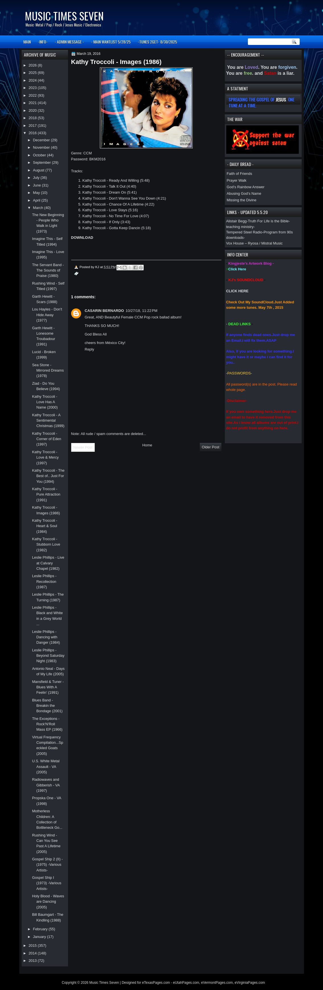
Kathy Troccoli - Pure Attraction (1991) (46, 494)
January (40, 937)
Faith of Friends (239, 173)
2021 (33, 103)
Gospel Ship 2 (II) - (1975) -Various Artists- (47, 864)
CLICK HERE (237, 291)
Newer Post (82, 447)
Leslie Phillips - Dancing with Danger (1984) (46, 637)
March (38, 208)
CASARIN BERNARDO (104, 310)
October (40, 155)
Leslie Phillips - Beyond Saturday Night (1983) (48, 655)
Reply (89, 349)
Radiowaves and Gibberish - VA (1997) (46, 785)
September (42, 162)
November (42, 147)
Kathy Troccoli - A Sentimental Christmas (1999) (48, 420)
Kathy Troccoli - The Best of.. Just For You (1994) (48, 476)
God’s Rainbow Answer (246, 187)
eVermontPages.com (217, 983)
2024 (33, 80)
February (41, 929)
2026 (33, 65)
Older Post (210, 447)
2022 (33, 95)
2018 (33, 118)
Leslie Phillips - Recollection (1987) (44, 581)
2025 (33, 73)
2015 (33, 945)
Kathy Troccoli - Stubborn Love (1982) (46, 544)
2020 (33, 110)
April (37, 200)
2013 (33, 960)
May (37, 192)
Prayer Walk (237, 180)
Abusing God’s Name (244, 193)
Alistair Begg (236, 221)
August (39, 170)
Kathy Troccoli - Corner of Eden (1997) (46, 439)
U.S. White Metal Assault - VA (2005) (45, 766)
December (42, 140)
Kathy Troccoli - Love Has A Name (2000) (45, 402)
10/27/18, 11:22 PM (141, 310)
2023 (33, 88)
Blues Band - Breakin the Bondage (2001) (47, 705)
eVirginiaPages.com (250, 983)
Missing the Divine (241, 200)
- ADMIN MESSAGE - (69, 42)
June (37, 185)
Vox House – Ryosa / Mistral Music (254, 243)
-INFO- (43, 42)
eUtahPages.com (186, 983)
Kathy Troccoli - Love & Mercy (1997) (45, 457)
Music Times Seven (64, 16)
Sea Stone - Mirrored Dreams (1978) (48, 370)
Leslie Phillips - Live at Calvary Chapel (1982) (48, 563)
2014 (33, 953)
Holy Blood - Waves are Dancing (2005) (48, 901)
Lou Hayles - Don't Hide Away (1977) (47, 314)
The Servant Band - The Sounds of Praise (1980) (48, 270)
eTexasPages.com (156, 983)
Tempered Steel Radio (244, 232)
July (36, 177)
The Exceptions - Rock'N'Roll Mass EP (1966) (47, 724)
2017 (33, 125)
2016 (33, 133)
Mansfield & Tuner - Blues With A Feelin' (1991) (48, 687)
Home (147, 445)
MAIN (27, 42)
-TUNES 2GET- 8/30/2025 (157, 42)
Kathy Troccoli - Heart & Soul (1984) (44, 526)
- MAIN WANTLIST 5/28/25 (111, 42)
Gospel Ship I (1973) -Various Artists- (46, 883)
